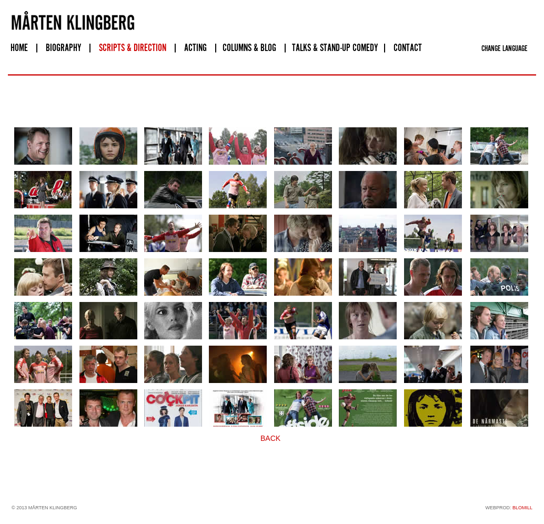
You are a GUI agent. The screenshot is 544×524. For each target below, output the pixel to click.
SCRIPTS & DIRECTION (132, 48)
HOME (19, 48)
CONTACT (408, 48)
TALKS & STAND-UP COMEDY (335, 48)
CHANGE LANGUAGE (504, 49)
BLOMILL (522, 507)
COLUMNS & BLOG (249, 48)
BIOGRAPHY (63, 48)
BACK (270, 438)
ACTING (195, 48)
